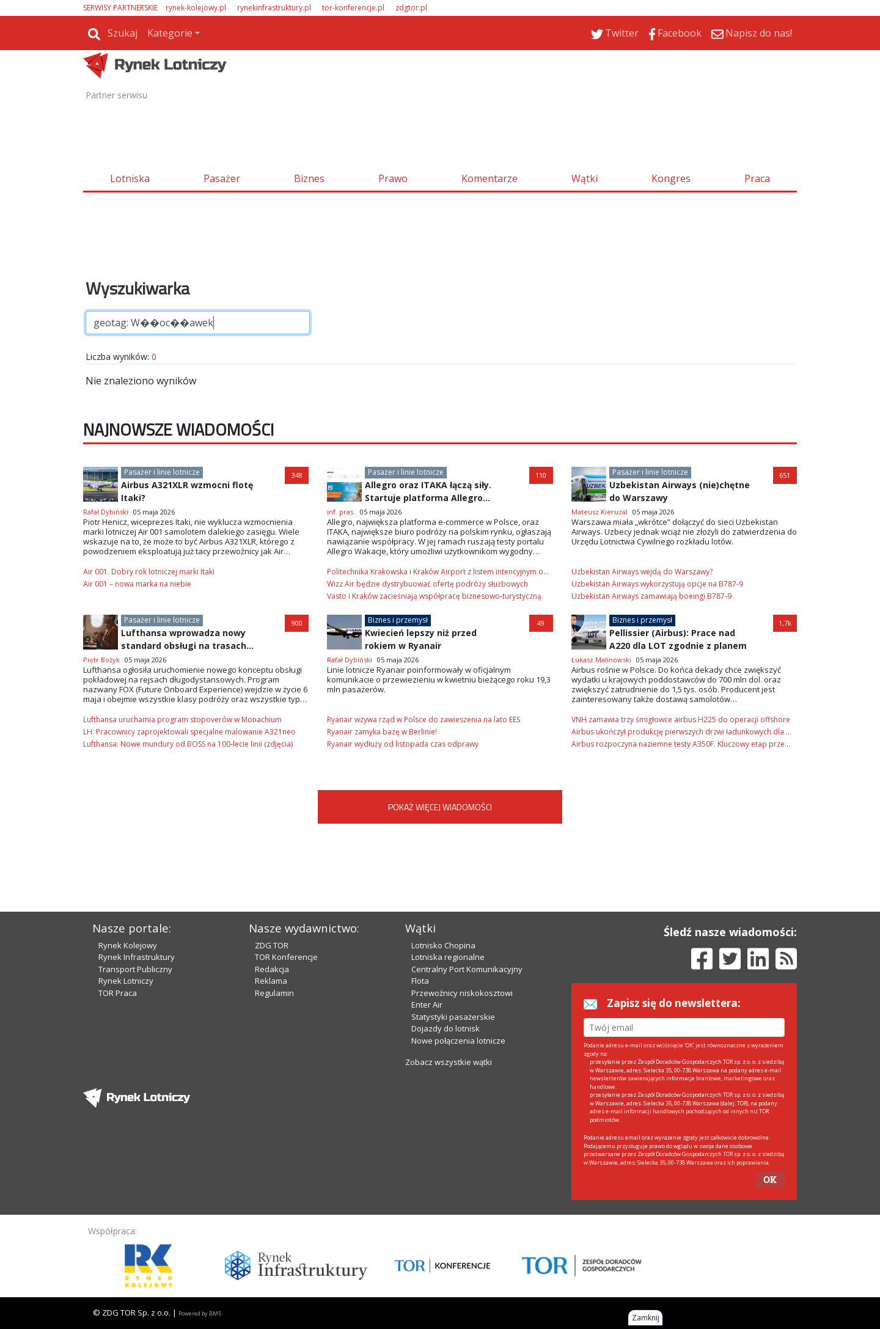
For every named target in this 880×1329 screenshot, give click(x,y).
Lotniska (130, 178)
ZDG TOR (271, 945)
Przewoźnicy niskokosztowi (462, 992)
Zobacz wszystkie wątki (448, 1061)
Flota (420, 980)
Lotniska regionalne (448, 956)
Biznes (309, 178)
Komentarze (489, 178)
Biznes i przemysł (398, 620)
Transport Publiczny (135, 969)
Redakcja (272, 969)
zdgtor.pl (411, 7)
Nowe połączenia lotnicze (458, 1040)
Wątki (584, 178)
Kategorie (170, 33)
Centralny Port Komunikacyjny (466, 969)
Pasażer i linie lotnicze (162, 472)
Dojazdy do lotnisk (445, 1028)
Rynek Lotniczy (125, 980)
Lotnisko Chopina (443, 945)
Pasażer (222, 178)
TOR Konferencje (286, 956)
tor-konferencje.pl (353, 7)
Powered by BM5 (199, 1313)
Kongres (671, 178)
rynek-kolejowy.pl (196, 7)
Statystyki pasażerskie (453, 1016)
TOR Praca (117, 992)
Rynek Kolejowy (127, 945)
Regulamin (274, 992)
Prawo (393, 178)
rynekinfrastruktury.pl (274, 7)
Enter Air (426, 1004)
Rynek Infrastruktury (136, 956)
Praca (757, 178)
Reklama (271, 980)
